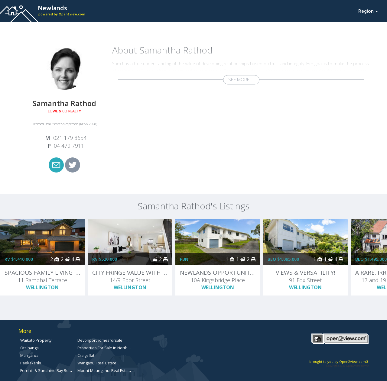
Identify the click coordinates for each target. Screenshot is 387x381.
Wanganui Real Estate (96, 363)
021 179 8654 (69, 137)
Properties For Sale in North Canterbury (113, 347)
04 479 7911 (69, 145)
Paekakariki (30, 363)
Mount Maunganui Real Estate (104, 370)
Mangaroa (29, 355)
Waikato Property (35, 340)
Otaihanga (29, 347)
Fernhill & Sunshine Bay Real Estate (52, 370)
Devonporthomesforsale (99, 340)
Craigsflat (85, 355)
